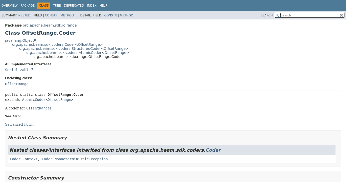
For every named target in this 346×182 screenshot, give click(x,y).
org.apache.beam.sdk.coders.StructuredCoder (60, 49)
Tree (57, 5)
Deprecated (74, 5)
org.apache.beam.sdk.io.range (50, 25)
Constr (51, 15)
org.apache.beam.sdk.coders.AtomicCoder (63, 53)
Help (103, 5)
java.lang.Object (19, 40)
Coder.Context (24, 159)
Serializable (18, 70)
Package (28, 5)
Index (92, 5)
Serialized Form (19, 124)
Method (67, 15)
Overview (10, 5)
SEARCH (267, 15)
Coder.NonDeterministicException (75, 159)
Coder (213, 150)
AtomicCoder (33, 100)
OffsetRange (89, 44)
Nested (24, 15)
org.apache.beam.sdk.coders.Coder (43, 44)
